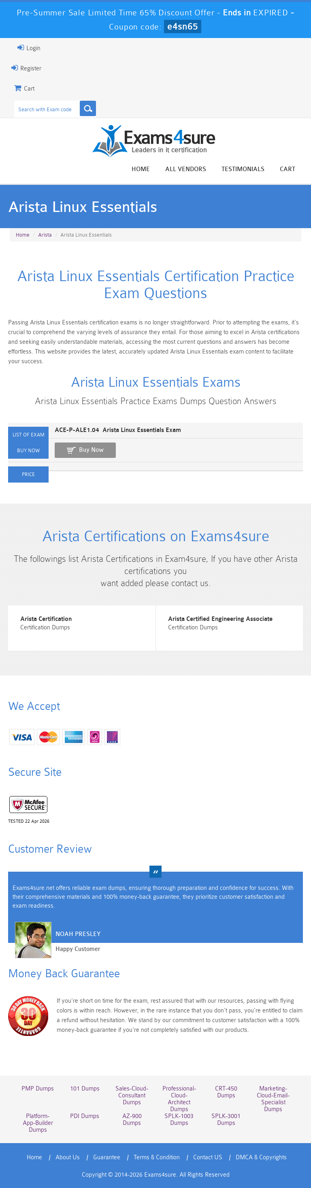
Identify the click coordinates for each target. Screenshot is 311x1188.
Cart (287, 169)
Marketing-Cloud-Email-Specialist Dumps (273, 1099)
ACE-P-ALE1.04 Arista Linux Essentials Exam (118, 430)
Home (141, 169)
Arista (45, 235)
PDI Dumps (84, 1116)
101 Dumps (85, 1088)
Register (26, 68)
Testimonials (243, 169)
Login (28, 48)
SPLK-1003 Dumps (179, 1120)
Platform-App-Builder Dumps (38, 1123)
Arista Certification (46, 619)
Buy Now (91, 450)
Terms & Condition (157, 1157)
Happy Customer (77, 949)
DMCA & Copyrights (261, 1157)
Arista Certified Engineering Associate (220, 619)
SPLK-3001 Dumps (226, 1120)
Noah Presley (77, 934)
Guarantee (106, 1157)
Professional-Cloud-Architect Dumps (179, 1099)
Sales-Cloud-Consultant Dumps (131, 1095)
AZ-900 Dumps (132, 1120)
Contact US (207, 1157)
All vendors (185, 169)
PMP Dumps (37, 1088)
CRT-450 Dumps (226, 1092)
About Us (67, 1157)
